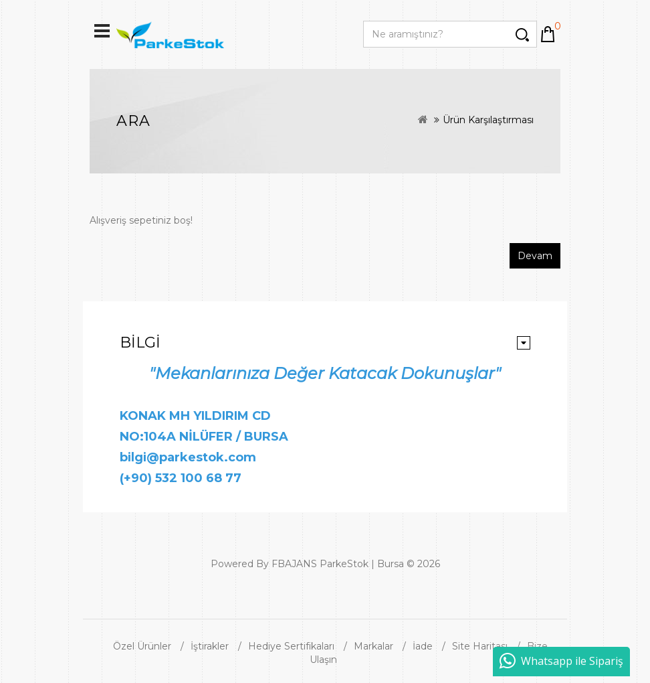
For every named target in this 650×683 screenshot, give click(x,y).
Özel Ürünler (142, 646)
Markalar (373, 646)
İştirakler (210, 646)
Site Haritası (480, 646)
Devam (535, 256)
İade (423, 646)
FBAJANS (294, 564)
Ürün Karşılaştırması (488, 120)
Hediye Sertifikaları (291, 646)
